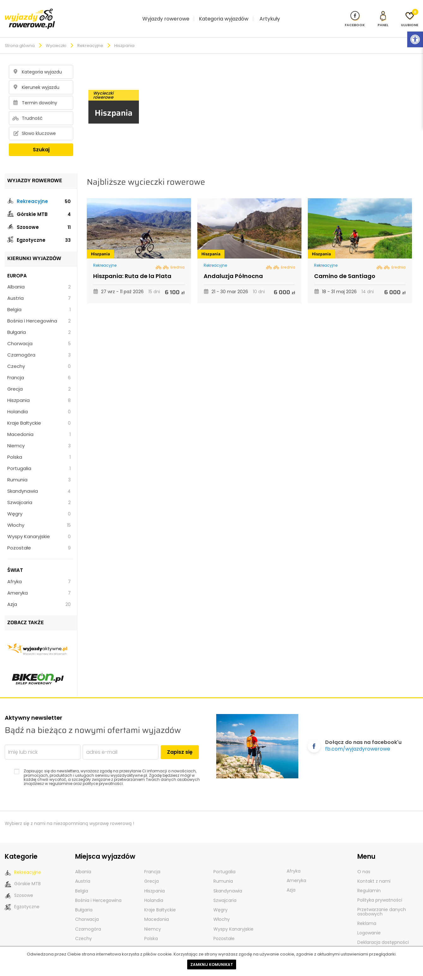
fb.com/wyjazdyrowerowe (357, 738)
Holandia (39, 401)
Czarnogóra (39, 344)
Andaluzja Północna (233, 265)
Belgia (39, 299)
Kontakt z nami (373, 871)
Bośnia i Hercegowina (39, 310)
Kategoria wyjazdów (223, 13)
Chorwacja (39, 333)
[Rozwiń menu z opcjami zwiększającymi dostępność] (415, 39)
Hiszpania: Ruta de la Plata (132, 265)
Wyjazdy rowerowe (165, 13)
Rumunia (39, 469)
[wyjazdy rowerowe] (30, 12)
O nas (363, 861)
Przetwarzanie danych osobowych (381, 901)
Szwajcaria (39, 492)
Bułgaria (39, 321)
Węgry (39, 503)
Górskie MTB (39, 203)
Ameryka (39, 582)
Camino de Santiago (344, 265)
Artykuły (269, 13)
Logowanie (369, 922)
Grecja (39, 378)
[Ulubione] (409, 13)
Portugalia (39, 458)
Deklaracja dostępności (383, 932)
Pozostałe (39, 537)
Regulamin (369, 880)
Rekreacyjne (90, 35)
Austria (39, 287)
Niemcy (39, 435)
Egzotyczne (39, 229)
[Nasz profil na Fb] (355, 13)
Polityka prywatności (379, 889)
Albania (39, 276)
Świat (15, 559)
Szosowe (39, 216)
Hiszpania (39, 389)
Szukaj (41, 139)
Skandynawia (39, 480)
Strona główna (20, 35)
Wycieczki (56, 35)
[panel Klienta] (383, 13)
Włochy (39, 514)
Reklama (366, 913)
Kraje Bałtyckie (39, 412)
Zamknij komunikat (211, 964)
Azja (39, 593)
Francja (39, 367)
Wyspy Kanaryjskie (39, 526)
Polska (39, 446)
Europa (17, 265)
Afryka (39, 571)
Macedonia (39, 424)
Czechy (39, 355)
